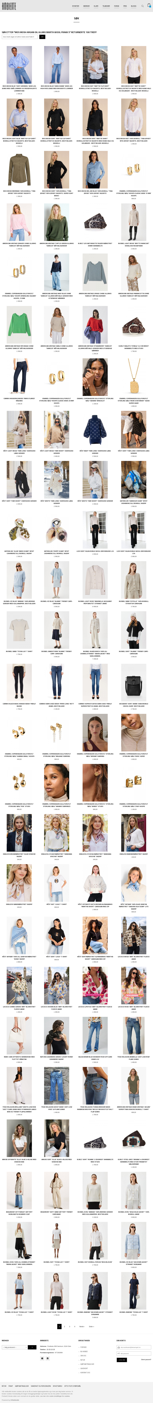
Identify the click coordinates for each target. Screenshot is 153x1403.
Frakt (10, 1386)
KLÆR (96, 6)
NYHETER (75, 6)
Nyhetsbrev (57, 1386)
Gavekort (84, 1368)
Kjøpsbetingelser (22, 1386)
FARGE (116, 6)
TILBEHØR (106, 6)
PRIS (125, 6)
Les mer (43, 1396)
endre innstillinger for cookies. (60, 1396)
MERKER (86, 6)
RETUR (82, 1360)
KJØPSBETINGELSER (87, 1364)
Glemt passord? (146, 1359)
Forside (83, 1347)
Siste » (91, 1326)
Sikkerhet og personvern (41, 1386)
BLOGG (133, 6)
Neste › (82, 1326)
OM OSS (83, 1355)
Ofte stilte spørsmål (72, 1386)
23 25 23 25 (51, 1349)
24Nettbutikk (14, 1400)
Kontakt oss (85, 1372)
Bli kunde (84, 1351)
